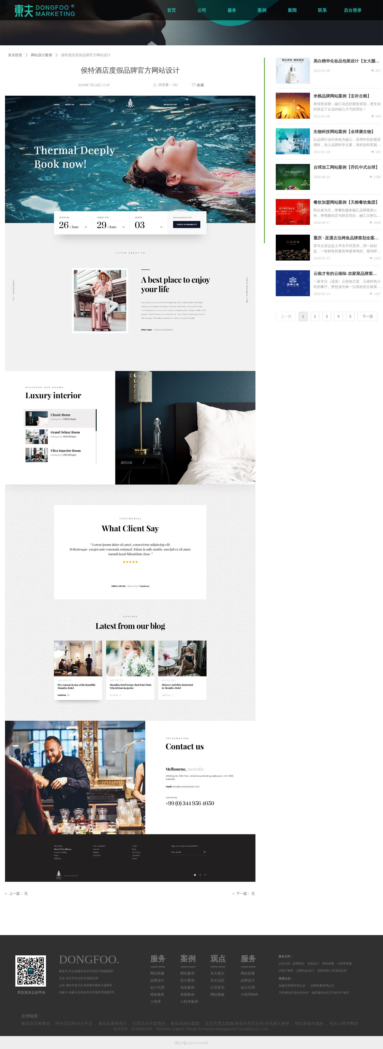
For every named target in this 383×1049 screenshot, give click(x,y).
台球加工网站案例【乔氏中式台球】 (346, 167)
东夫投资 (15, 55)
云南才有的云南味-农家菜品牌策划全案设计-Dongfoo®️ (345, 274)
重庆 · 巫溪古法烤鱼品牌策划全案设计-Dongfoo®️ (346, 239)
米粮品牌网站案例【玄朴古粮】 (342, 96)
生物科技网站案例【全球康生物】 (344, 132)
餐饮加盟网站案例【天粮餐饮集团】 (346, 202)
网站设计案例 (41, 55)
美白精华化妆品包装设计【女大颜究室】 (346, 62)
